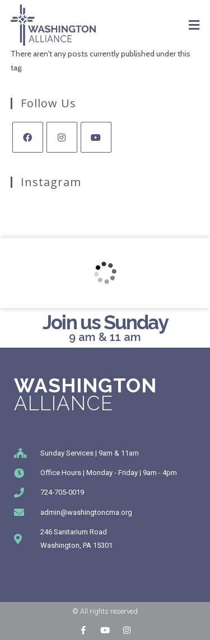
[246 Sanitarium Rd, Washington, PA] (105, 273)
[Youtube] (96, 137)
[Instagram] (61, 137)
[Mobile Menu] (194, 25)
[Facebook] (27, 137)
